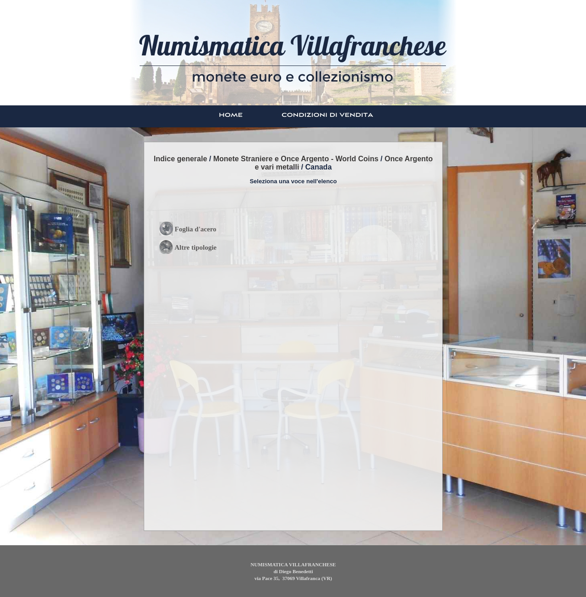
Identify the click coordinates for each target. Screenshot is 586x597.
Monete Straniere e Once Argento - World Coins (296, 159)
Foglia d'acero (196, 229)
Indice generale (180, 159)
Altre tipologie (195, 247)
